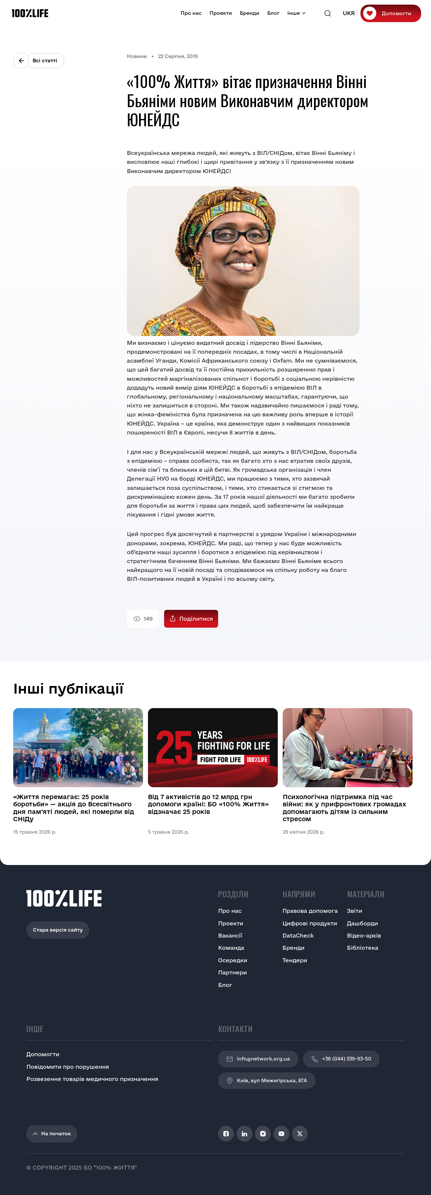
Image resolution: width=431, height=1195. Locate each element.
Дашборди (362, 923)
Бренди (249, 13)
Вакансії (230, 935)
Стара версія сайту (58, 930)
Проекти (221, 13)
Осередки (232, 960)
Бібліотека (362, 947)
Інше (293, 13)
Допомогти (396, 13)
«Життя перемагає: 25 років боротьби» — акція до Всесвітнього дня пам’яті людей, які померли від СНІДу (73, 807)
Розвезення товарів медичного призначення (92, 1079)
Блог (273, 13)
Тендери (294, 960)
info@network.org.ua (258, 1059)
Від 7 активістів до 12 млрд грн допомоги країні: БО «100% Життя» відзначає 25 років (208, 804)
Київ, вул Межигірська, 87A (266, 1080)
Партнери (232, 972)
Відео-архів (364, 935)
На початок (52, 1133)
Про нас (191, 13)
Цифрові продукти (309, 923)
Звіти (354, 911)
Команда (231, 947)
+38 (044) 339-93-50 (341, 1059)
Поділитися (196, 618)
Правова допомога (310, 911)
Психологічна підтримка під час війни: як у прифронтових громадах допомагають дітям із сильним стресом (344, 807)
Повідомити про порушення (67, 1066)
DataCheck (298, 935)
